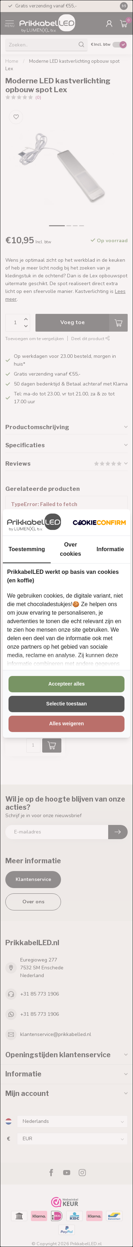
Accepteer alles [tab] (66, 684)
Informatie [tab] (110, 549)
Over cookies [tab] (70, 549)
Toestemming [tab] (27, 549)
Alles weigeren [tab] (66, 723)
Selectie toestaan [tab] (66, 703)
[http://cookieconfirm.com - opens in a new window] (99, 522)
